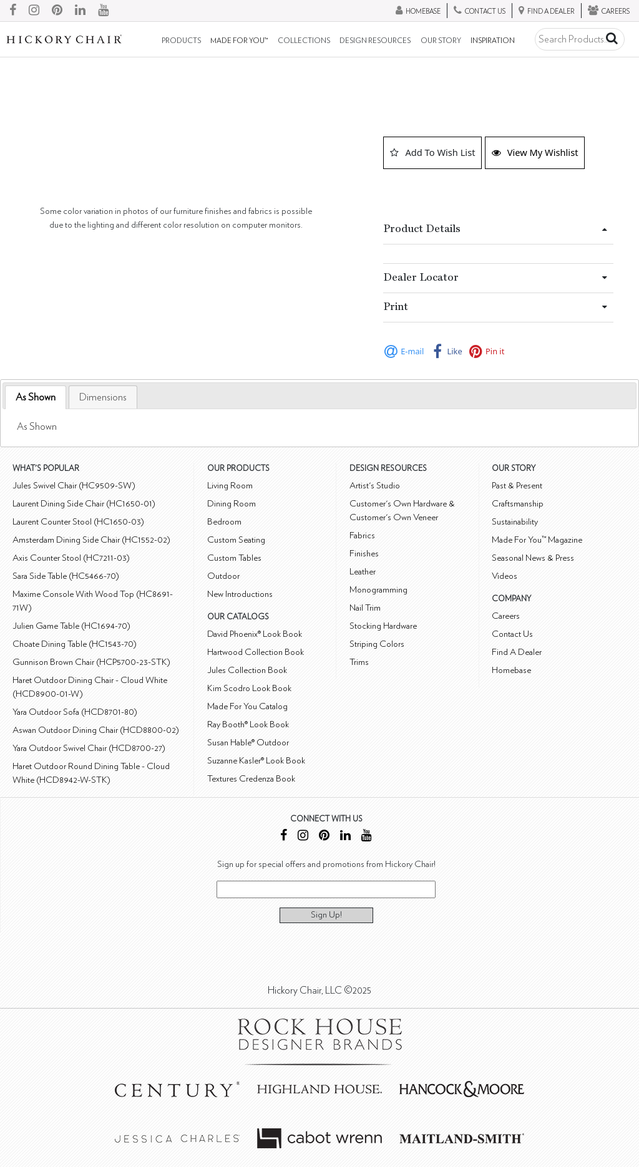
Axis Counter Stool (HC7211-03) (71, 558)
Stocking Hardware (383, 626)
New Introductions (240, 594)
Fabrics (362, 535)
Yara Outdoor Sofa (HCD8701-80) (74, 712)
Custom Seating (236, 540)
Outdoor (223, 576)
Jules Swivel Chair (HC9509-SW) (73, 485)
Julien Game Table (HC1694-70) (71, 626)
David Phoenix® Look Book (254, 634)
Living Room (230, 485)
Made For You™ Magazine (537, 540)
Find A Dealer (517, 652)
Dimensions (103, 397)
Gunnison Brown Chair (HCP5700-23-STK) (91, 662)
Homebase (511, 670)
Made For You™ (239, 40)
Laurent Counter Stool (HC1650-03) (78, 521)
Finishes (364, 553)
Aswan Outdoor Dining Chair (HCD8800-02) (95, 730)
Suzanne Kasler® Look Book (256, 760)
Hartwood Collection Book (255, 652)
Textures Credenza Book (251, 778)
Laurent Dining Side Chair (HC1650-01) (83, 503)
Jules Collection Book (247, 670)
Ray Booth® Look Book (248, 724)
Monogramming (378, 589)
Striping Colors (376, 644)
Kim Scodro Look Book (249, 688)
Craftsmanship (518, 503)
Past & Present (517, 485)
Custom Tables (234, 558)
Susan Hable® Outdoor (248, 742)
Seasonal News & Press (533, 558)
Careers (506, 616)
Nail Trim (365, 608)
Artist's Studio (374, 485)
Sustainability (515, 521)
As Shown (36, 397)
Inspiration (493, 40)
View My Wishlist (535, 152)
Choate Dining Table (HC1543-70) (74, 644)
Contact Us (512, 634)
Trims (359, 662)
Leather (362, 571)
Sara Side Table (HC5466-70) (65, 576)
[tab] (35, 397)
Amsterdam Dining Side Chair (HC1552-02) (91, 540)
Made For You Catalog (247, 706)
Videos (504, 576)
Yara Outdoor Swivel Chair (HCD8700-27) (88, 748)
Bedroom (224, 521)
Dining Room (231, 503)
